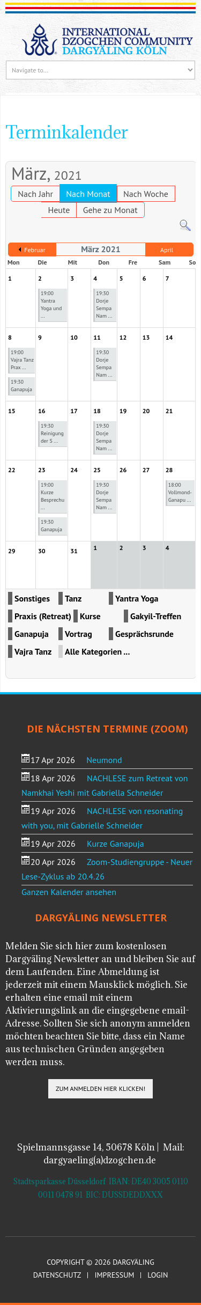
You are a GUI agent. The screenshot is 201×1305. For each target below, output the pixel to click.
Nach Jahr (35, 193)
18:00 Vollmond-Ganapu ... (180, 492)
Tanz (73, 598)
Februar (34, 250)
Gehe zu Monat (110, 209)
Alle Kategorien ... (97, 651)
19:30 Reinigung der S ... (52, 433)
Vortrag (78, 633)
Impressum (114, 1275)
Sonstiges (32, 598)
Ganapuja (31, 633)
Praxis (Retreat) (42, 616)
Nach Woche (145, 193)
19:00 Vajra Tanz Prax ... (22, 360)
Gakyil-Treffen (155, 616)
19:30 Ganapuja (21, 385)
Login (157, 1275)
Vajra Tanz (32, 651)
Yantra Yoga (137, 598)
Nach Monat (88, 193)
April (166, 250)
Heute (59, 209)
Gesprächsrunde (144, 633)
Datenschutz (57, 1275)
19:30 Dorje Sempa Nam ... (104, 304)
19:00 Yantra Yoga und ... (51, 304)
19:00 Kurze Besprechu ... (52, 496)
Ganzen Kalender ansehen (68, 891)
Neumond (104, 759)
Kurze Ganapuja (115, 843)
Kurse (90, 616)
